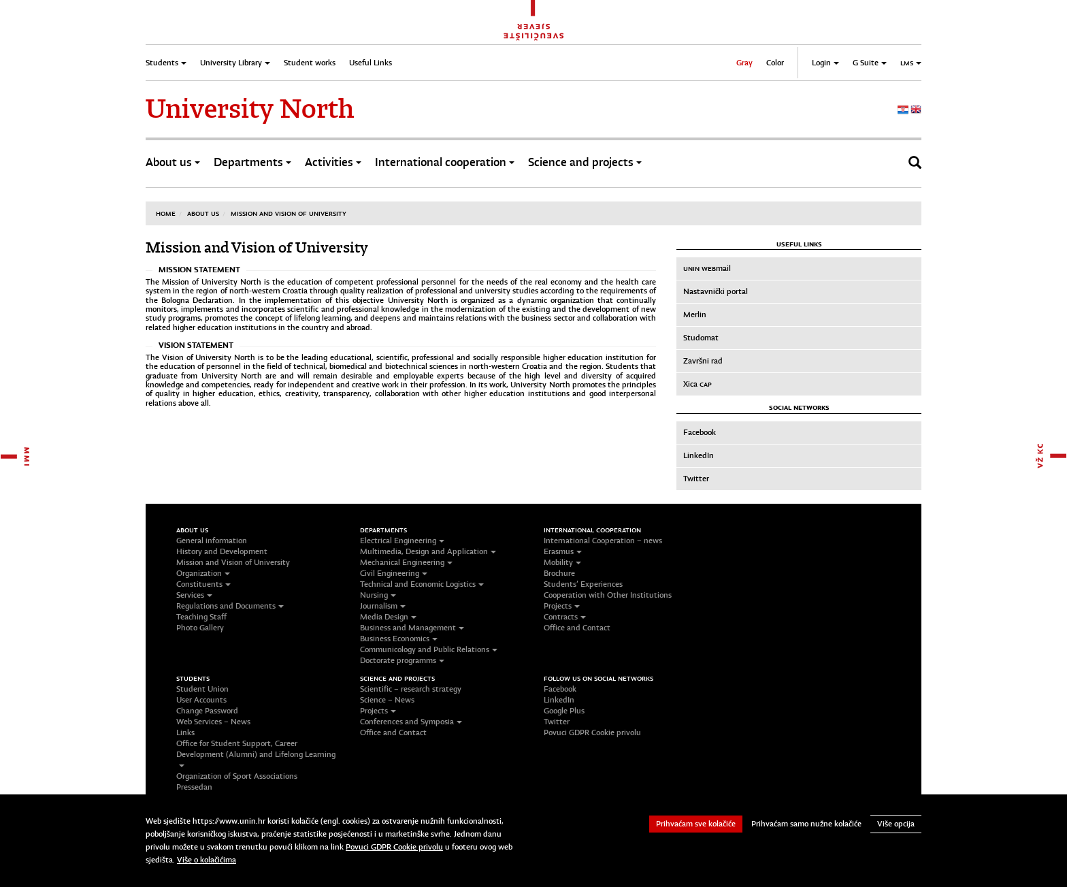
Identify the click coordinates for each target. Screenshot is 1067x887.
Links (185, 732)
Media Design (388, 617)
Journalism (383, 606)
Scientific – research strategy (410, 689)
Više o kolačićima (206, 860)
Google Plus (564, 710)
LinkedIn (698, 455)
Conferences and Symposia (411, 721)
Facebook (699, 432)
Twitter (696, 478)
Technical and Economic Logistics (422, 584)
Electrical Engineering (402, 540)
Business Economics (399, 638)
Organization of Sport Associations (236, 776)
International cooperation (444, 162)
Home (166, 213)
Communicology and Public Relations (428, 649)
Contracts (565, 617)
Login (825, 62)
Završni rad (703, 361)
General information (211, 540)
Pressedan (194, 787)
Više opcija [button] (896, 823)
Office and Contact (577, 627)
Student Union (202, 689)
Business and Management (412, 627)
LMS (910, 62)
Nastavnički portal (715, 291)
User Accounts (201, 700)
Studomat (701, 337)
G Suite (870, 62)
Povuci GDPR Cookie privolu (592, 732)
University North (250, 109)
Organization (203, 573)
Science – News (387, 700)
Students (166, 62)
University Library (235, 62)
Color (775, 62)
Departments (252, 162)
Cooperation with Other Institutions (608, 595)
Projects (562, 606)
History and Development (221, 551)
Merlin (694, 314)
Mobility (562, 562)
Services (194, 595)
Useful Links (370, 62)
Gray (744, 62)
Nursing (378, 595)
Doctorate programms (402, 660)
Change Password (207, 710)
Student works (309, 62)
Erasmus (563, 551)
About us (173, 162)
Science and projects (585, 162)
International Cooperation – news (603, 540)
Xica (697, 384)
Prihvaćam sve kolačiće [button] (696, 823)
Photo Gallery (200, 627)
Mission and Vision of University (288, 213)
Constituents (203, 584)
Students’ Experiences (583, 584)
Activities (333, 162)
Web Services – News (213, 721)
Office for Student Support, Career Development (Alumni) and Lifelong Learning (255, 753)
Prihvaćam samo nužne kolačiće (806, 823)
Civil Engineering (393, 573)
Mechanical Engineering (406, 562)
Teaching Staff (201, 617)
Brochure (559, 573)
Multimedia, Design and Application (428, 551)
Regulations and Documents (230, 606)
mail (707, 268)
